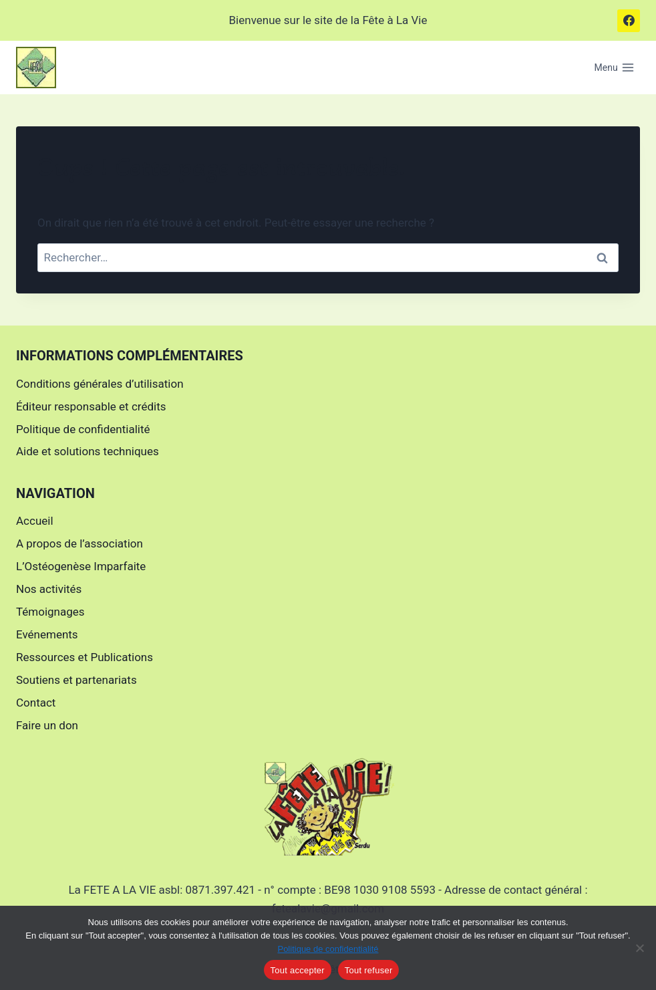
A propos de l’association (79, 543)
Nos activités (48, 589)
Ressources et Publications (84, 657)
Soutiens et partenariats (76, 680)
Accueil (34, 520)
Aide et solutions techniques (87, 451)
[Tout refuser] (639, 948)
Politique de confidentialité (83, 429)
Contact (35, 702)
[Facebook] (628, 20)
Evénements (47, 634)
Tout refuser (369, 970)
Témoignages (50, 611)
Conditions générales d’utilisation (100, 383)
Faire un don (47, 725)
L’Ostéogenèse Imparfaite (81, 566)
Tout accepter (298, 970)
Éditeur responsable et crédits (91, 406)
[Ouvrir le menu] (614, 67)
